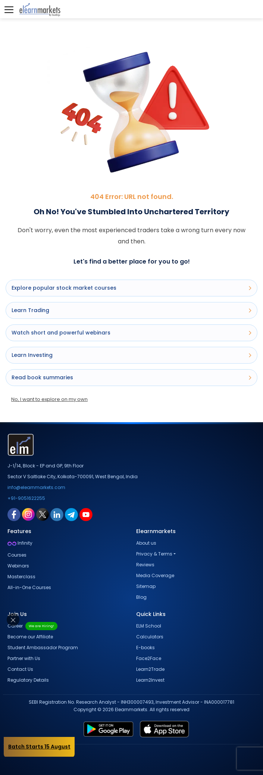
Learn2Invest (150, 680)
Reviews (145, 564)
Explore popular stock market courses (131, 288)
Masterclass (21, 576)
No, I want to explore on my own (49, 399)
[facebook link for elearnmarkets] (14, 514)
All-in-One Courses (29, 587)
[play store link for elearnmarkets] (77, 729)
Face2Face (148, 658)
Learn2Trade (150, 669)
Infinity (19, 543)
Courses (16, 555)
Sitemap (146, 586)
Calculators (149, 637)
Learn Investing (131, 355)
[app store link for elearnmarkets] (195, 729)
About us (146, 543)
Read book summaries (131, 377)
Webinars (18, 566)
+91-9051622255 (26, 498)
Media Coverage (155, 575)
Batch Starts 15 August (39, 746)
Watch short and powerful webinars (131, 332)
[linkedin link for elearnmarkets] (56, 514)
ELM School (148, 626)
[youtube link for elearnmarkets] (86, 514)
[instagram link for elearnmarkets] (28, 514)
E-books (145, 647)
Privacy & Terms (154, 554)
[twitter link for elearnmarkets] (42, 514)
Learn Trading (131, 310)
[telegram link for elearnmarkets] (71, 514)
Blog (141, 597)
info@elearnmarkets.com (36, 487)
